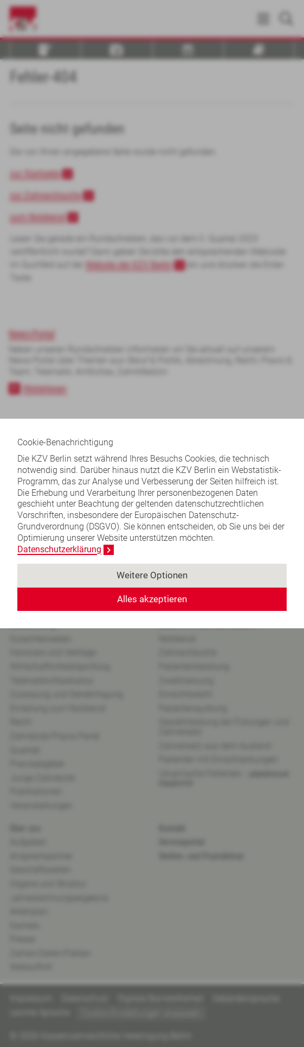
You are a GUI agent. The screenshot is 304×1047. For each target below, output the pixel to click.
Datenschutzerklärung (59, 549)
